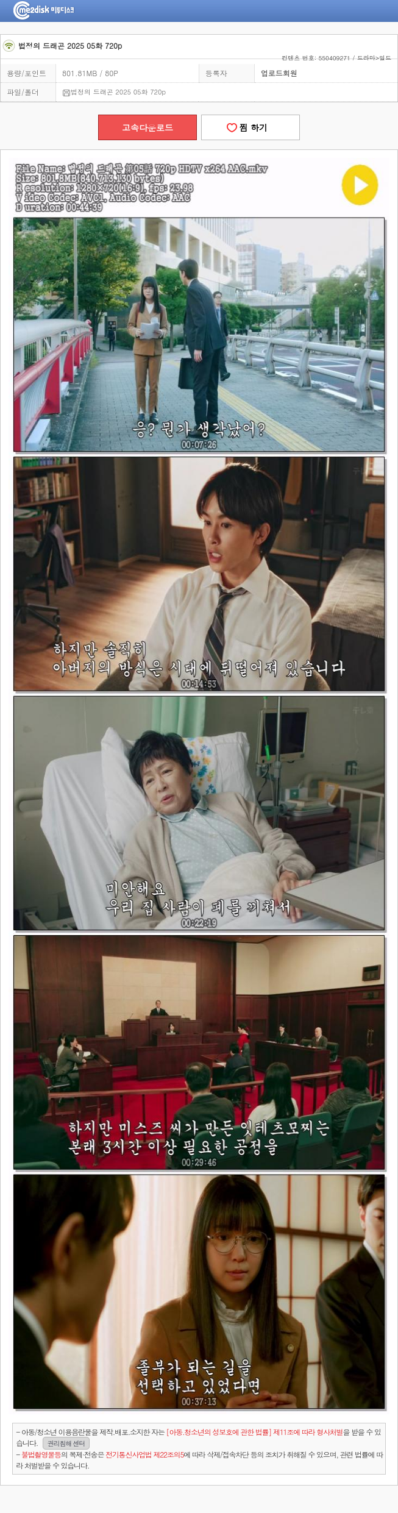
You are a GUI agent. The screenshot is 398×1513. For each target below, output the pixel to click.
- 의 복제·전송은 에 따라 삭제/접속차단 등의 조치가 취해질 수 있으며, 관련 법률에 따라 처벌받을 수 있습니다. (199, 1459)
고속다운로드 (147, 127)
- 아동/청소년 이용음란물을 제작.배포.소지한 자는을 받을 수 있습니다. (198, 1437)
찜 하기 (250, 127)
